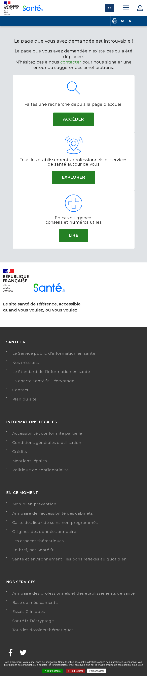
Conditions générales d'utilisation (46, 442)
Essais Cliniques (28, 611)
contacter (70, 62)
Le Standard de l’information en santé (51, 371)
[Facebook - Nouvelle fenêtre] (11, 653)
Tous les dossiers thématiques (43, 630)
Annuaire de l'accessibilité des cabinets (52, 513)
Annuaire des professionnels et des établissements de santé (73, 593)
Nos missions (25, 362)
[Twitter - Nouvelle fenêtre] (23, 653)
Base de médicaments (35, 602)
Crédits (19, 451)
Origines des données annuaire (44, 531)
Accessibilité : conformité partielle (47, 433)
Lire (73, 235)
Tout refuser (75, 671)
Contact (20, 390)
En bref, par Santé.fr (33, 550)
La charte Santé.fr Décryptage (43, 381)
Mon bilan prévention (34, 504)
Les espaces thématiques (38, 541)
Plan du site (24, 399)
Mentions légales (29, 461)
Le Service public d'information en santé (53, 353)
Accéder (73, 119)
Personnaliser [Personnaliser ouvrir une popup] (96, 671)
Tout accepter (52, 671)
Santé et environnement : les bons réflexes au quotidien (69, 559)
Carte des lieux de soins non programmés (55, 522)
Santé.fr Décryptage (33, 621)
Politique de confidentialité (40, 470)
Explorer (73, 177)
